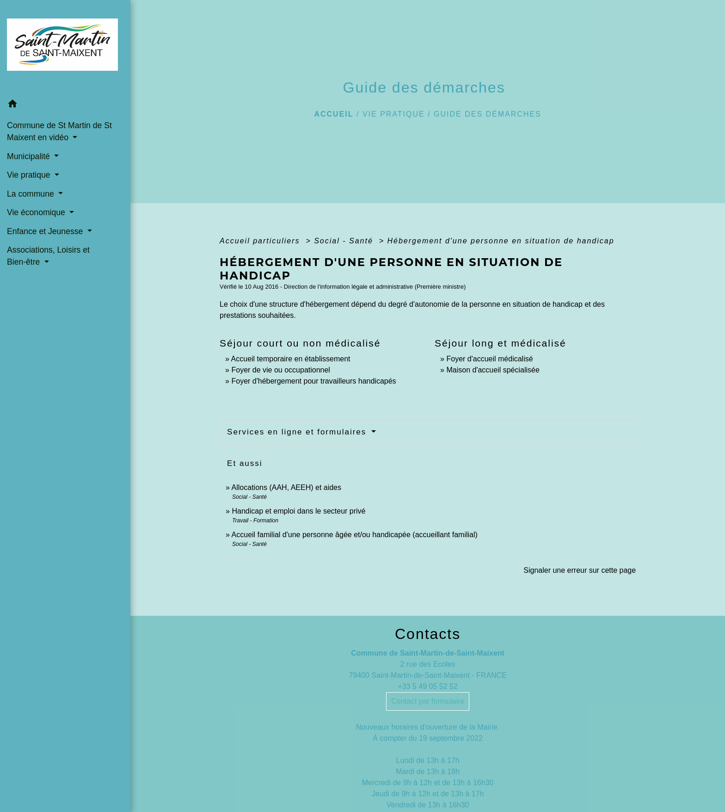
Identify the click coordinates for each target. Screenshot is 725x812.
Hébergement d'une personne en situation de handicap (500, 241)
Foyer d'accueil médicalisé (489, 359)
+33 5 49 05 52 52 (427, 686)
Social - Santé (345, 241)
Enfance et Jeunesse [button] (46, 231)
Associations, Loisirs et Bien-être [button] (48, 256)
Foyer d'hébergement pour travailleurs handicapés (313, 381)
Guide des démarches (487, 114)
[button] (65, 105)
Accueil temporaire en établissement (290, 359)
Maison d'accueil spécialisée (492, 370)
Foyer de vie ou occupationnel (280, 370)
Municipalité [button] (29, 156)
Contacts (428, 634)
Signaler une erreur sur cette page (579, 570)
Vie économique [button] (37, 212)
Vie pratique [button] (29, 175)
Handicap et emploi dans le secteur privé (298, 511)
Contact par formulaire (427, 701)
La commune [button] (31, 193)
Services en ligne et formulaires (298, 432)
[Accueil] (65, 47)
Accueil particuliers (261, 241)
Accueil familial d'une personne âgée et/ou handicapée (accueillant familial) (355, 535)
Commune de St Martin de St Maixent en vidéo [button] (59, 131)
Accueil (333, 114)
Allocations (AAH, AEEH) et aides (286, 487)
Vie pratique (393, 114)
